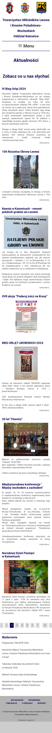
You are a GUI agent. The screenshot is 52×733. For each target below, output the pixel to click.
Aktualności (17, 700)
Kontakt (42, 703)
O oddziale (27, 703)
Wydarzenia (34, 700)
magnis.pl (30, 720)
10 (45, 625)
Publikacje (11, 703)
